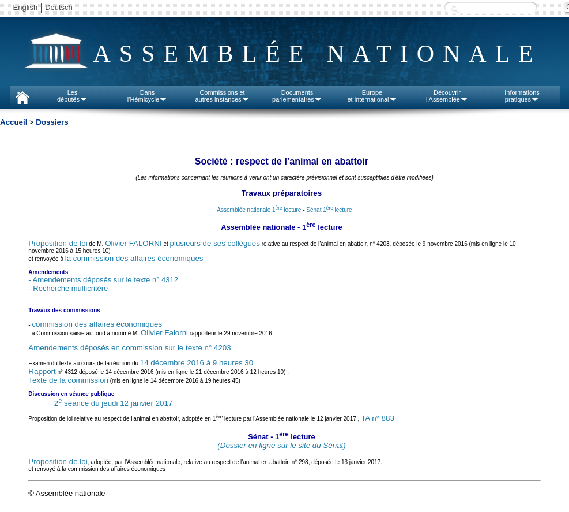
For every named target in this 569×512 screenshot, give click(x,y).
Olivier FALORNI (133, 243)
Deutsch (59, 7)
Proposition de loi (57, 243)
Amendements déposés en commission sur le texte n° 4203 (129, 347)
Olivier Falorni (164, 332)
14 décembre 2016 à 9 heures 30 (196, 362)
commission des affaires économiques (97, 324)
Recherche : (454, 8)
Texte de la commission (68, 380)
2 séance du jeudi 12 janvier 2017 (113, 403)
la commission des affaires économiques (134, 258)
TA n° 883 (377, 418)
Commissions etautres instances (222, 96)
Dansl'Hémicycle (147, 96)
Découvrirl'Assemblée (447, 96)
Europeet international (372, 96)
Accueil (13, 122)
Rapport (41, 371)
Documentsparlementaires (297, 96)
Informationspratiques (522, 96)
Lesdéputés (72, 96)
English (25, 7)
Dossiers (52, 122)
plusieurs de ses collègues (215, 243)
